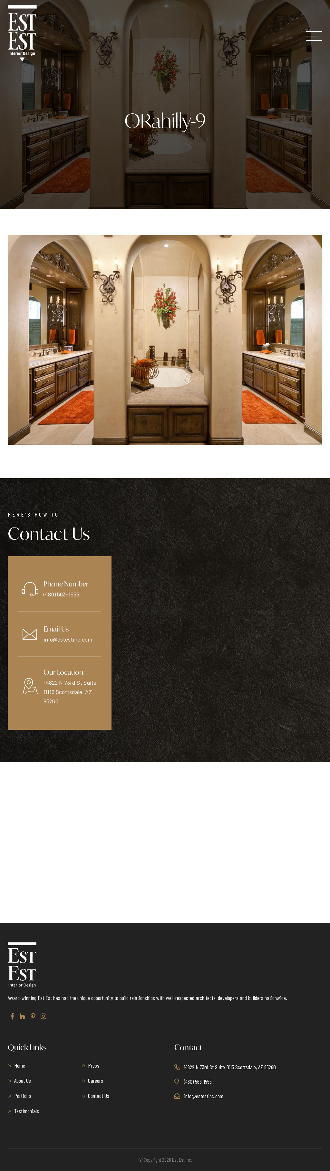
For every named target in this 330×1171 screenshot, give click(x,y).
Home (19, 1065)
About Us (22, 1080)
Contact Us (98, 1095)
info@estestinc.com (68, 639)
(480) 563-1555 (61, 594)
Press (93, 1065)
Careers (95, 1080)
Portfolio (22, 1095)
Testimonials (26, 1110)
